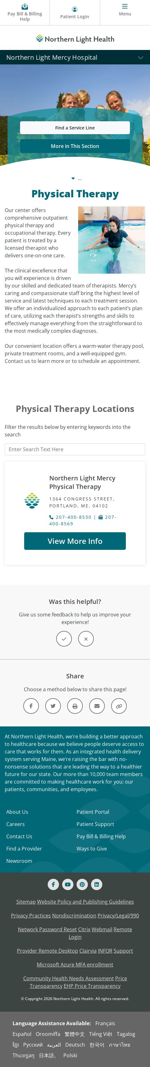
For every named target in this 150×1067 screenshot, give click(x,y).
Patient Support (95, 824)
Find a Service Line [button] (75, 128)
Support (123, 950)
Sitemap (26, 901)
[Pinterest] (82, 884)
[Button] (64, 639)
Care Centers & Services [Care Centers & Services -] (61, 178)
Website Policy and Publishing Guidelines (85, 901)
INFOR (105, 950)
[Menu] (125, 12)
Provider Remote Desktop (47, 950)
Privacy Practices (31, 915)
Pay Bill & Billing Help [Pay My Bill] (101, 836)
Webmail (102, 929)
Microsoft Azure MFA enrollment (75, 964)
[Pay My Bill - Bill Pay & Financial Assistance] (25, 12)
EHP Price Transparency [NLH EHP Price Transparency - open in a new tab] (92, 985)
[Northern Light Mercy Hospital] (75, 57)
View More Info (75, 541)
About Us (17, 811)
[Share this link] (119, 706)
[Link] (31, 706)
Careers (15, 824)
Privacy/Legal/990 (118, 915)
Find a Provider (24, 848)
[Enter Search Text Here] (75, 449)
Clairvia (88, 950)
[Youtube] (67, 884)
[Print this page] (75, 706)
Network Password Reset (47, 929)
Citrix (84, 929)
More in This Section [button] (75, 146)
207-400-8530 (70, 517)
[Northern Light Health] (75, 37)
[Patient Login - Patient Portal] (75, 12)
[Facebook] (53, 884)
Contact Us (19, 836)
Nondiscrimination (74, 915)
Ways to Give (92, 848)
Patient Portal (93, 811)
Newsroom (19, 860)
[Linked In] (96, 884)
